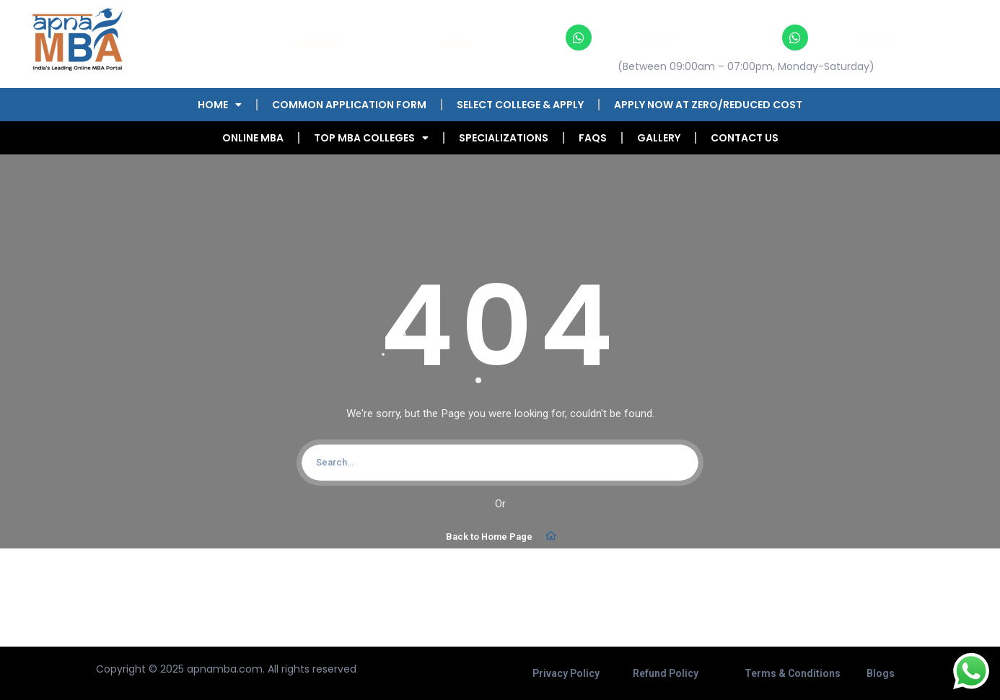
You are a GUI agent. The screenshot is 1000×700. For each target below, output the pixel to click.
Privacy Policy (566, 673)
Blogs (881, 673)
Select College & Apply (520, 104)
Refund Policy (665, 673)
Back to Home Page (502, 536)
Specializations (503, 138)
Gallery (658, 138)
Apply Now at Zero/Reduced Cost (708, 104)
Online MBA (253, 138)
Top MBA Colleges (371, 138)
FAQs (593, 138)
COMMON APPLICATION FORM (349, 104)
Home (220, 104)
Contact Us (744, 138)
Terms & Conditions (793, 673)
